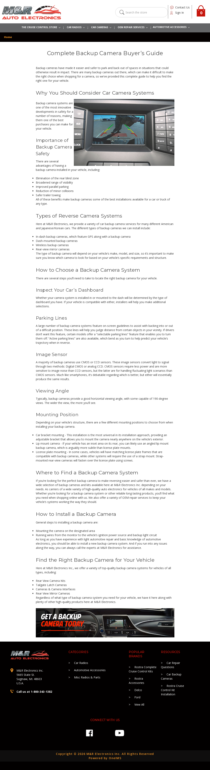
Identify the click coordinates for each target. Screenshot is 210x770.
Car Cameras (101, 27)
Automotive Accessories (90, 670)
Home (8, 37)
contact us (182, 7)
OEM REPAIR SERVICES (133, 27)
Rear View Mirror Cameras (53, 593)
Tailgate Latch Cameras (51, 585)
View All (139, 704)
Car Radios (81, 663)
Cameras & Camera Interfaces (55, 589)
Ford (137, 697)
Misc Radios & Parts (87, 677)
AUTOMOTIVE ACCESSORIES (171, 27)
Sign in (179, 12)
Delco (138, 690)
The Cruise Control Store (41, 27)
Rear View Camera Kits (50, 581)
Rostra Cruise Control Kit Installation (172, 690)
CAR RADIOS (76, 27)
